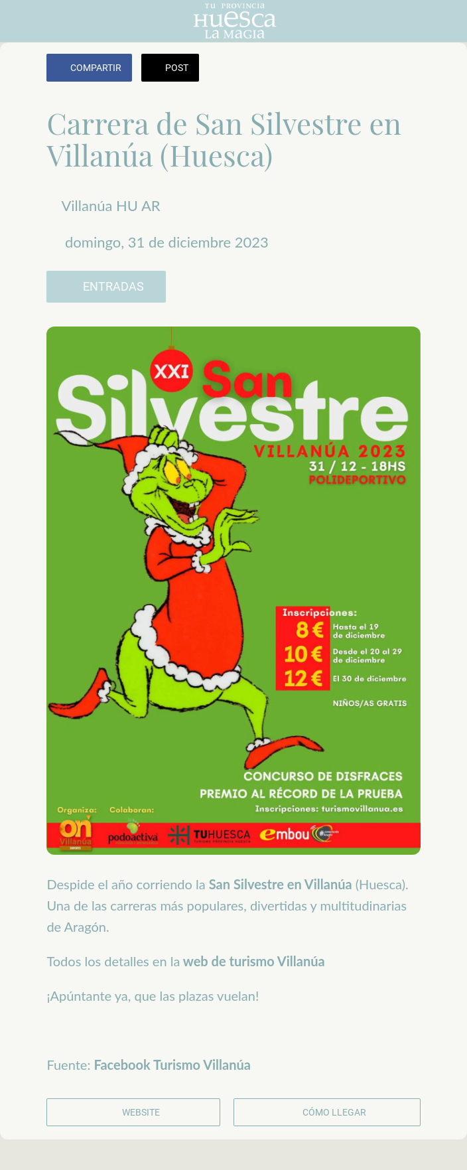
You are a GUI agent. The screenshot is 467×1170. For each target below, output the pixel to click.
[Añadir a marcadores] (405, 69)
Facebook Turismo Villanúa (172, 1064)
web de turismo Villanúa (252, 961)
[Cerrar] (21, 21)
